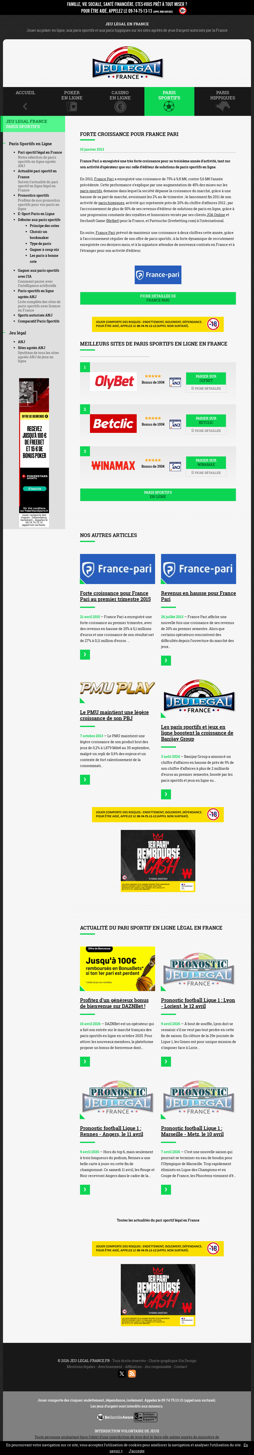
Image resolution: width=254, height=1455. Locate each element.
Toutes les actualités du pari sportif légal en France (158, 1220)
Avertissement (110, 1366)
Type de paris (40, 243)
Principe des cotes (44, 225)
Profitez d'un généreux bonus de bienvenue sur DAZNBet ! (114, 1003)
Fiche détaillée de (158, 298)
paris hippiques (111, 202)
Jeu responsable (157, 1366)
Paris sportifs (158, 494)
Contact (180, 1366)
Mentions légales (81, 1366)
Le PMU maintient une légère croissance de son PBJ (114, 715)
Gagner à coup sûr (44, 249)
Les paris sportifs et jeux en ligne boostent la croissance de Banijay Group (197, 733)
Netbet (112, 220)
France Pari (104, 179)
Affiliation (133, 1366)
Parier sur (206, 378)
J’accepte (137, 1451)
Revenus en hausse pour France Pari (198, 596)
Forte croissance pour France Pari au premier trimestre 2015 (115, 596)
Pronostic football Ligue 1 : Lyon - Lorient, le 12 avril (198, 1003)
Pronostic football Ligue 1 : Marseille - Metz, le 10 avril (192, 1131)
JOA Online (216, 214)
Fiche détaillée (206, 388)
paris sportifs (91, 190)
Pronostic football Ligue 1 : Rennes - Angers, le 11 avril (111, 1131)
